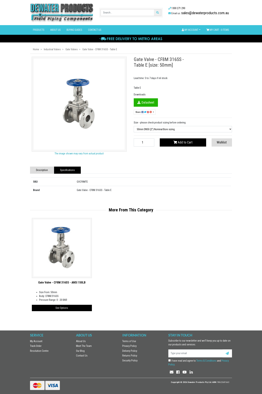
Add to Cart (182, 142)
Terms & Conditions (206, 360)
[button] (191, 30)
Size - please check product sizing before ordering (160, 122)
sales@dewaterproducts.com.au (205, 13)
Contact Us (94, 29)
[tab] (42, 170)
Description (42, 170)
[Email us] (171, 372)
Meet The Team (84, 345)
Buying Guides (74, 29)
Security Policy (130, 360)
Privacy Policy (129, 345)
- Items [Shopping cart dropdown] (217, 29)
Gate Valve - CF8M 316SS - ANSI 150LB (62, 282)
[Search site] (157, 12)
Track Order (35, 345)
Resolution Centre (39, 350)
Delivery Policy (129, 350)
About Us (55, 29)
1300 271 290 (178, 8)
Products (38, 29)
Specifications (67, 170)
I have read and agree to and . (198, 362)
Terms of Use (129, 341)
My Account (36, 341)
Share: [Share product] (143, 112)
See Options (61, 307)
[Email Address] (195, 353)
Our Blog (80, 350)
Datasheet (145, 102)
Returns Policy (129, 355)
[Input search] (127, 12)
